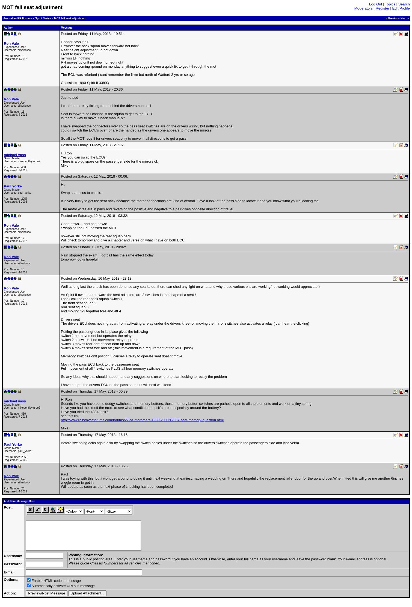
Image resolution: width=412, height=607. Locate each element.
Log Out (375, 4)
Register (382, 8)
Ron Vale (11, 43)
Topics (390, 4)
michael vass (15, 155)
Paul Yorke (13, 186)
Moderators (363, 8)
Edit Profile (401, 8)
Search (404, 4)
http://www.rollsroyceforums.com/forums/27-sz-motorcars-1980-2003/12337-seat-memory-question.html (142, 420)
